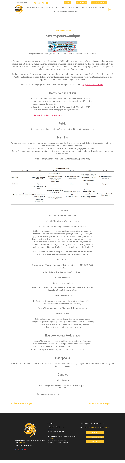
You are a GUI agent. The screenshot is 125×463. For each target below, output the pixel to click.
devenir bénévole (95, 427)
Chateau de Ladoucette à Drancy (48, 115)
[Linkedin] (21, 449)
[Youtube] (47, 3)
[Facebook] (35, 3)
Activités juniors (67, 7)
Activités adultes (59, 11)
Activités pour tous (71, 11)
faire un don (106, 427)
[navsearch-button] (110, 9)
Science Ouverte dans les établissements (48, 7)
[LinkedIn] (43, 3)
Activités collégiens (80, 7)
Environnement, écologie (48, 394)
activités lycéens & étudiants (96, 7)
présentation (21, 442)
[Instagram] (39, 3)
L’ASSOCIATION (30, 7)
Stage (58, 394)
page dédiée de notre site (93, 85)
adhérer (88, 427)
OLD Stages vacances (62, 30)
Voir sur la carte (52, 429)
